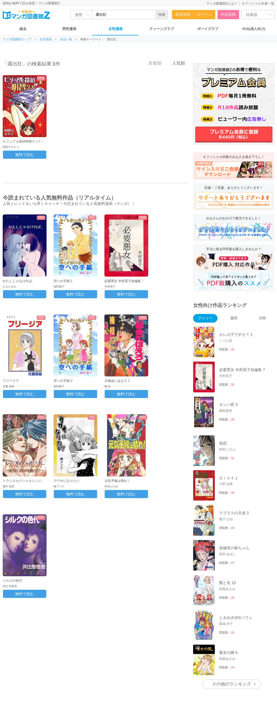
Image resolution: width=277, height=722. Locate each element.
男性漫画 (69, 29)
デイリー (205, 318)
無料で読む (24, 155)
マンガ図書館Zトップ (17, 39)
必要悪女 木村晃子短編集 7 (124, 281)
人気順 (175, 63)
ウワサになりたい (67, 481)
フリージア (11, 381)
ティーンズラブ (161, 29)
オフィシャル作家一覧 (258, 3)
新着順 (152, 63)
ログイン (204, 14)
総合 (23, 29)
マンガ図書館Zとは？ (221, 3)
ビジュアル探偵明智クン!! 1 (23, 141)
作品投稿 (228, 14)
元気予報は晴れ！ (117, 481)
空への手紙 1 (63, 281)
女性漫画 (115, 29)
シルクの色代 (12, 580)
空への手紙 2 (63, 381)
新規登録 (182, 14)
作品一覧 (66, 39)
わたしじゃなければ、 (19, 281)
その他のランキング (231, 638)
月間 (262, 318)
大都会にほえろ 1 (117, 381)
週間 (233, 318)
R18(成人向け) (253, 29)
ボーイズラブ (207, 29)
